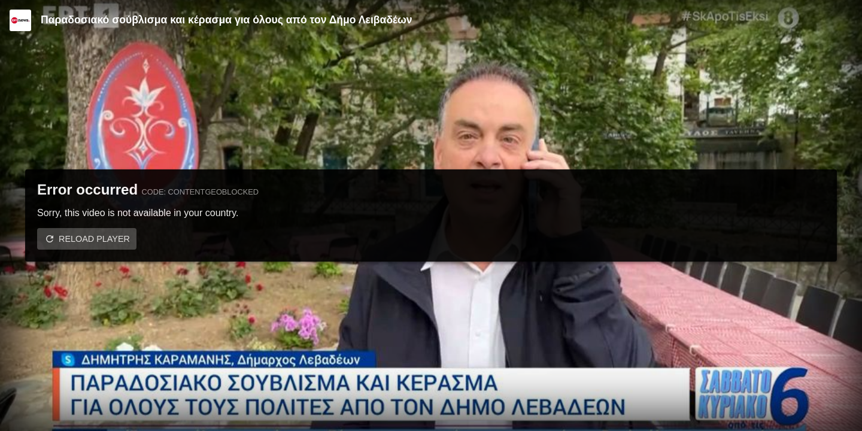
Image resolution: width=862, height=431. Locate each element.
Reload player (94, 239)
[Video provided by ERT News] (20, 20)
